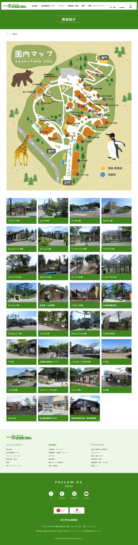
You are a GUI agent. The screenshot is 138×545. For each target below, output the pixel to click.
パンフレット (95, 453)
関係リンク (95, 466)
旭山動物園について (13, 453)
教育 (7, 462)
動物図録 (52, 459)
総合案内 (9, 449)
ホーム (8, 34)
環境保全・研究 (11, 459)
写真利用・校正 (96, 459)
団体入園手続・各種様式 (99, 449)
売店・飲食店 (53, 466)
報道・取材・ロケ (97, 456)
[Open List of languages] (121, 6)
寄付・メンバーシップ (13, 466)
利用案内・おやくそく (56, 449)
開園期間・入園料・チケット (58, 453)
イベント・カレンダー (13, 456)
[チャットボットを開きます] (131, 538)
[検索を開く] (130, 6)
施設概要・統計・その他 (99, 462)
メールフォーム (91, 526)
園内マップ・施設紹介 (56, 462)
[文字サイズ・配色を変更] (112, 6)
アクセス (52, 456)
